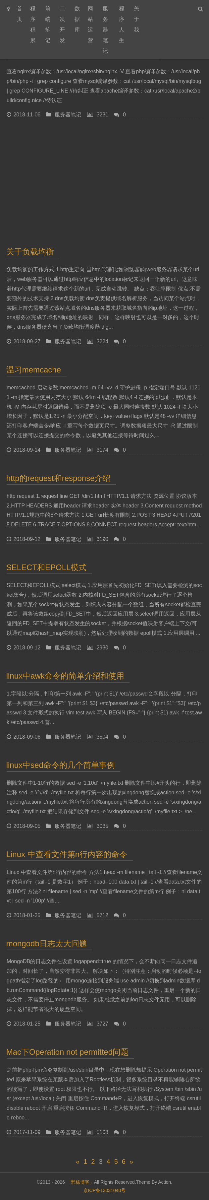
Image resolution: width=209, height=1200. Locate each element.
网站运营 (90, 24)
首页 (19, 14)
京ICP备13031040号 (104, 1190)
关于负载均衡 (30, 251)
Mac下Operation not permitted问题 (68, 1054)
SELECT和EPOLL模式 (46, 567)
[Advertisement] (104, 181)
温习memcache (34, 369)
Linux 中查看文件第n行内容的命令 (67, 856)
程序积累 (32, 24)
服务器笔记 (105, 30)
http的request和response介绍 (58, 478)
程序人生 (121, 24)
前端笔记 (47, 24)
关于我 (136, 19)
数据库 (77, 19)
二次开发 (62, 24)
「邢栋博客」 (80, 1182)
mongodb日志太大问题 (47, 945)
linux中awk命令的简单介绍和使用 (65, 675)
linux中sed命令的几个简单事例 (61, 765)
